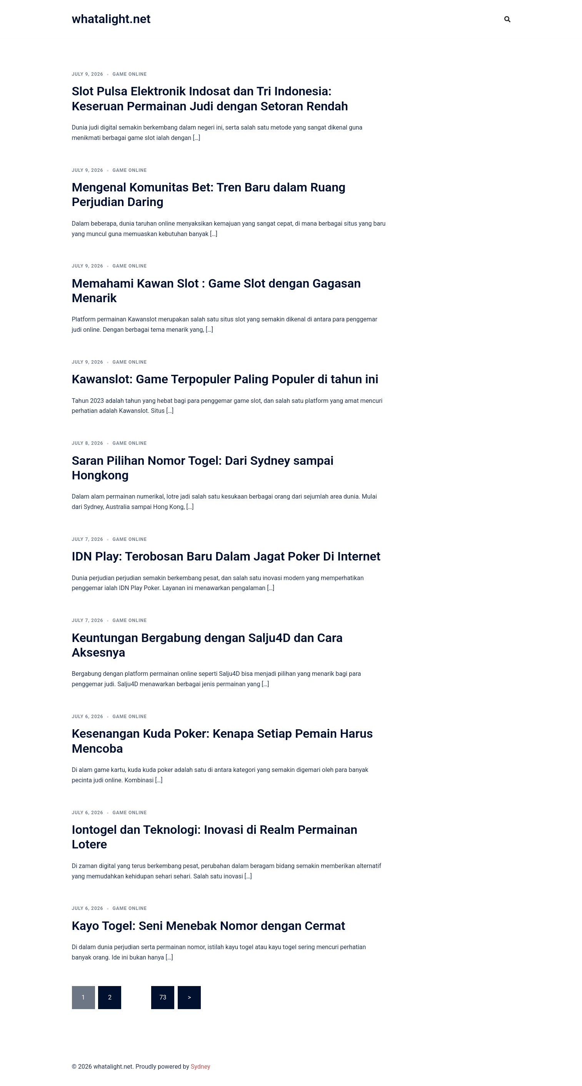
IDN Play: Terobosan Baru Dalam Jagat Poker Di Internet (226, 556)
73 (162, 997)
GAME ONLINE (129, 74)
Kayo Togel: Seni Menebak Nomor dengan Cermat (208, 925)
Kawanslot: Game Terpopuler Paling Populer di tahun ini (225, 379)
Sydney (200, 1066)
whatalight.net (111, 19)
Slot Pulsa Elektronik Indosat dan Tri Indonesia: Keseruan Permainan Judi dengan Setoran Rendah (210, 98)
